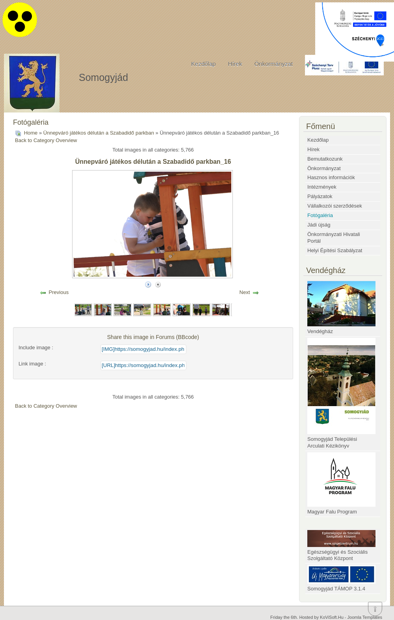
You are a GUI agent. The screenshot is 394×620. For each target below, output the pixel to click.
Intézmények (321, 187)
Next (245, 292)
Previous (59, 292)
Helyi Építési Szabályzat (334, 250)
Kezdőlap (203, 63)
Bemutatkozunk (325, 159)
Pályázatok (320, 196)
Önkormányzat (273, 63)
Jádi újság (319, 225)
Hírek (235, 63)
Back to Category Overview (46, 140)
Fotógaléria (320, 215)
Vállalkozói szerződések (334, 206)
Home (31, 133)
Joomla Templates (365, 617)
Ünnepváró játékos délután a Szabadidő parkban (98, 133)
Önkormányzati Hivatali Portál (333, 237)
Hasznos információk (331, 177)
